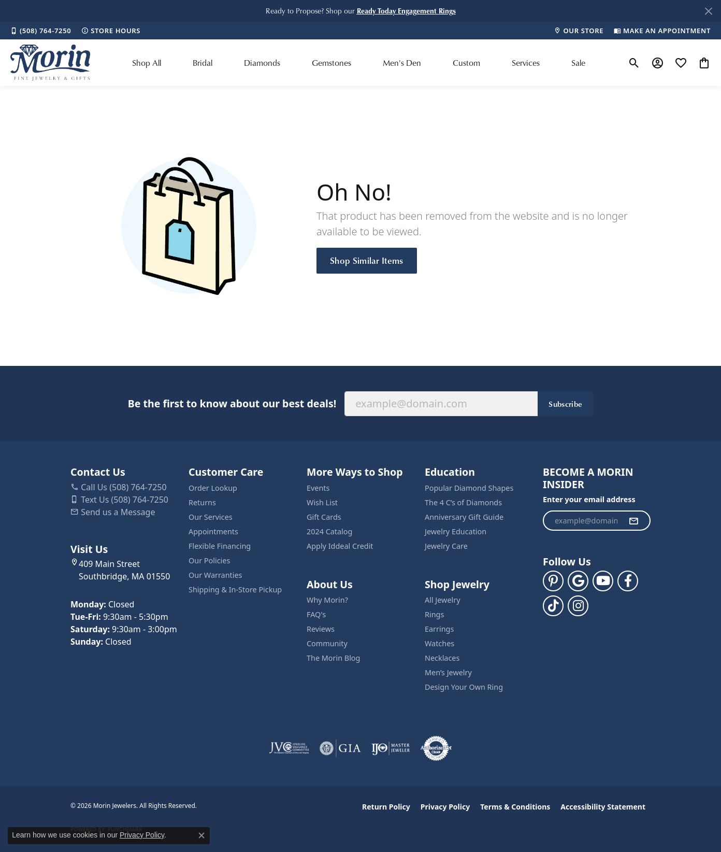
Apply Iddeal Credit (340, 546)
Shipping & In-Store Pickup (235, 589)
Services (526, 62)
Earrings (439, 629)
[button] (406, 11)
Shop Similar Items (366, 260)
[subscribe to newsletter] (633, 521)
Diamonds (262, 62)
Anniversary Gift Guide (464, 517)
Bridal (202, 62)
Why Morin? (327, 600)
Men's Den (402, 62)
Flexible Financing (220, 546)
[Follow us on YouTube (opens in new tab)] (603, 581)
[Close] (708, 11)
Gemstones (331, 62)
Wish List (322, 502)
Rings (434, 614)
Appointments (213, 531)
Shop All (146, 62)
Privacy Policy (445, 807)
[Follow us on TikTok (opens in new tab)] (553, 605)
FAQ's (316, 614)
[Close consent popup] (201, 835)
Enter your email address (589, 499)
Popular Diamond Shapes (469, 488)
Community (327, 643)
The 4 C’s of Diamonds (463, 502)
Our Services (211, 517)
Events (318, 488)
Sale (578, 62)
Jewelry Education (455, 531)
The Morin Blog (333, 658)
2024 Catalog (329, 531)
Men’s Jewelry (448, 672)
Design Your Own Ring (464, 687)
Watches (439, 643)
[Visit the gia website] (340, 748)
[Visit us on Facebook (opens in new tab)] (627, 581)
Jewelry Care (446, 546)
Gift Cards (324, 517)
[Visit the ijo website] (390, 748)
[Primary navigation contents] (359, 62)
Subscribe (565, 403)
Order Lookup (213, 488)
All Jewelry (442, 600)
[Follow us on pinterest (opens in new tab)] (553, 581)
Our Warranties (215, 575)
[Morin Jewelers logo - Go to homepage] (50, 62)
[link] (40, 30)
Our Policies (209, 560)
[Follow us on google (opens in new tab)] (578, 581)
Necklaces (442, 658)
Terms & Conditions (515, 807)
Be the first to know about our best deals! (232, 403)
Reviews (321, 629)
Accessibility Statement (602, 807)
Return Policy (386, 807)
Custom (466, 62)
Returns (202, 502)
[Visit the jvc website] (289, 748)
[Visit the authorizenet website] (436, 748)
